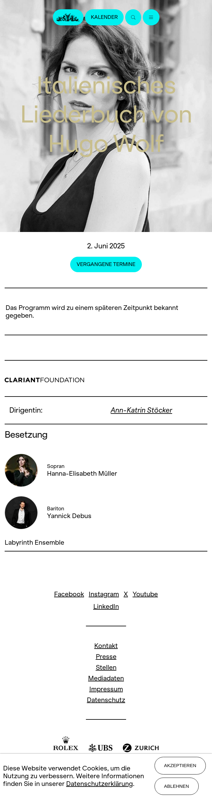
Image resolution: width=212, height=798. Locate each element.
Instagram (104, 594)
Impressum (106, 689)
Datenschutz (106, 699)
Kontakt (106, 645)
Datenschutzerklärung (99, 783)
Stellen (106, 667)
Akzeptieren (180, 765)
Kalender (104, 17)
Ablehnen (176, 786)
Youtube (145, 594)
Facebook (69, 594)
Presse (106, 656)
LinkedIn (106, 606)
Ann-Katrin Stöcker (141, 410)
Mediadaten (106, 678)
